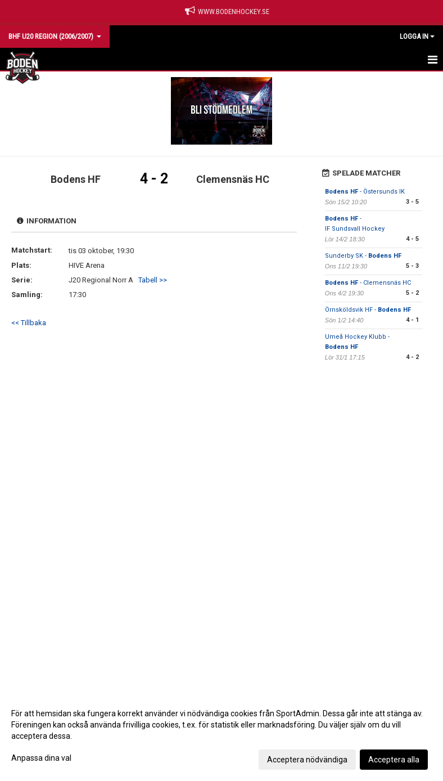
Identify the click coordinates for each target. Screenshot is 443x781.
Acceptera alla (393, 759)
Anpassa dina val (41, 757)
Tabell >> (152, 280)
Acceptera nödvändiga (307, 759)
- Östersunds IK (365, 191)
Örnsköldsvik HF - (368, 309)
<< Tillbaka (28, 322)
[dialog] (221, 736)
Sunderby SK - (363, 255)
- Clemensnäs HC (368, 282)
